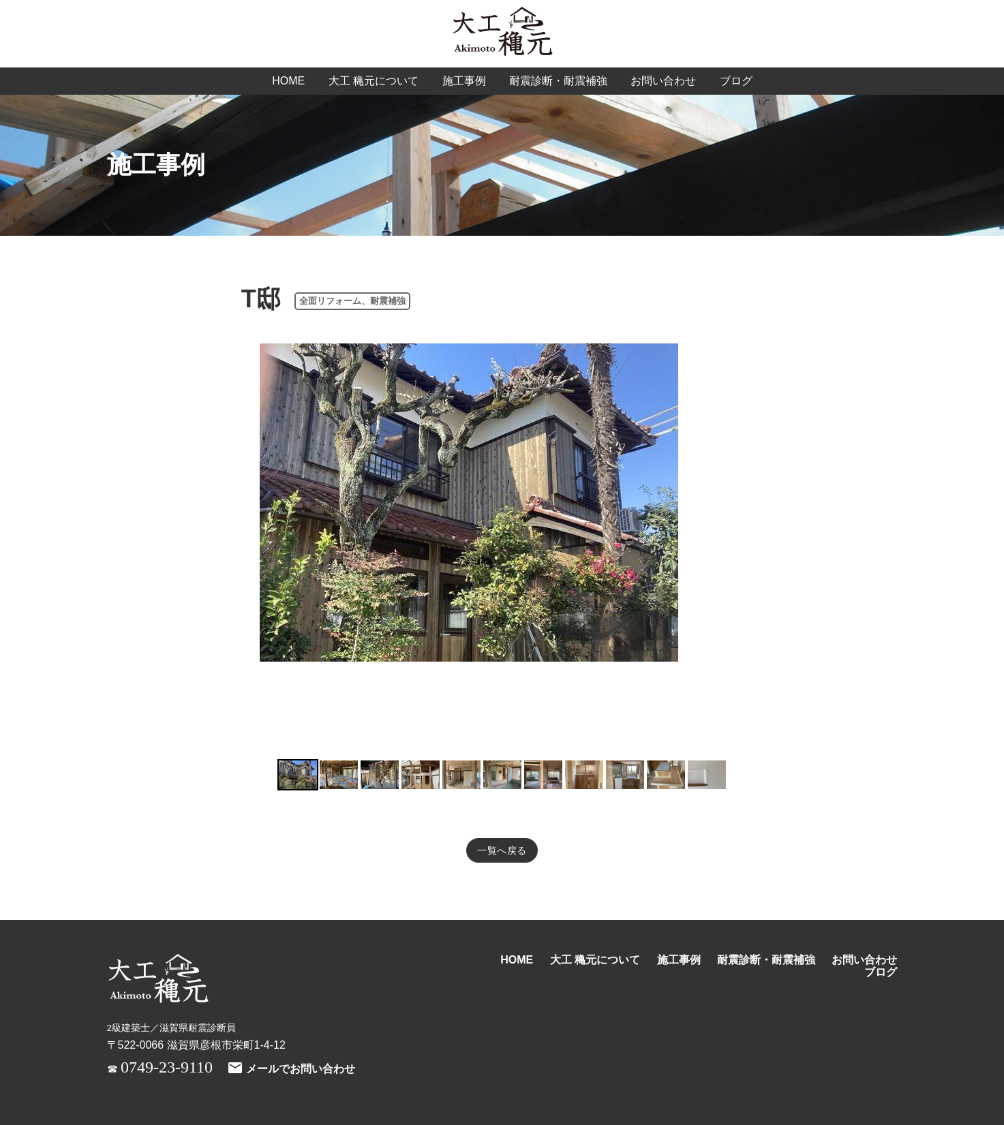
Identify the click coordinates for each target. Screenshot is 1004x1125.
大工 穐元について (374, 81)
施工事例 (464, 81)
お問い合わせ (663, 81)
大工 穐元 (502, 32)
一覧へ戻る (502, 850)
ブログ (736, 81)
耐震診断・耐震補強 (558, 81)
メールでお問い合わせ (291, 1069)
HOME (288, 81)
